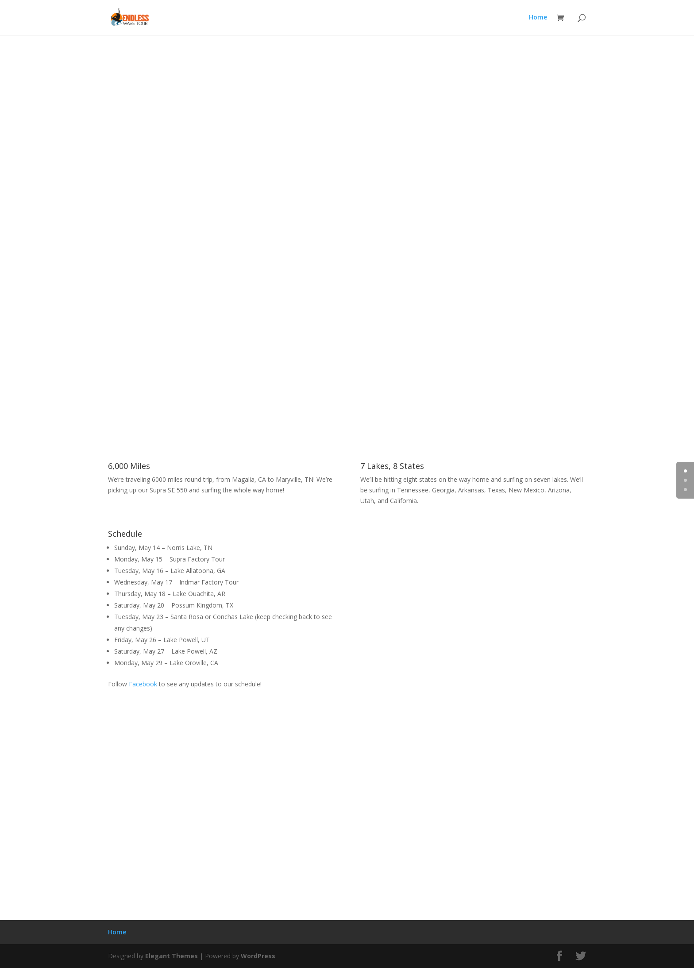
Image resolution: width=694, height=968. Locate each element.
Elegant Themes (171, 956)
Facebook (143, 684)
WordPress (258, 956)
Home (538, 18)
